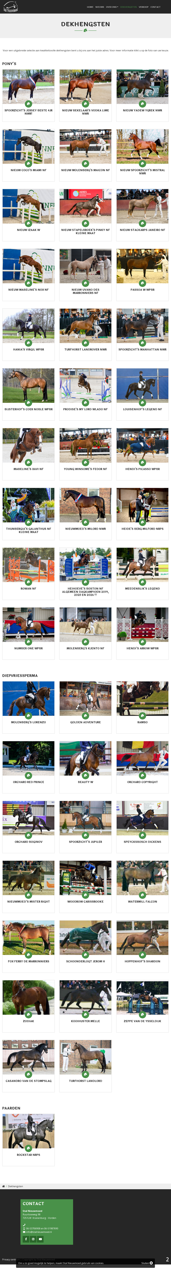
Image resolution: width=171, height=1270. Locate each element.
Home (97, 9)
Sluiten (147, 1263)
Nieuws (106, 9)
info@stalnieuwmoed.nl (39, 1237)
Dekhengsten (135, 9)
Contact (163, 9)
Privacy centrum (11, 1265)
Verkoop (151, 9)
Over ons (118, 9)
